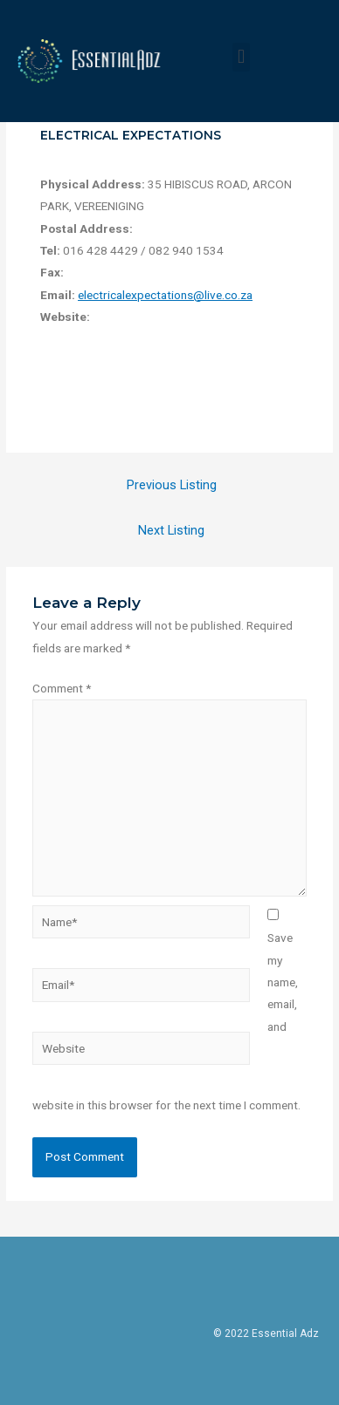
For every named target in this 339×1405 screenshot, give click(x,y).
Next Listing (171, 530)
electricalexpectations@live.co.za (165, 295)
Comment (61, 688)
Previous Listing (172, 485)
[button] (240, 57)
